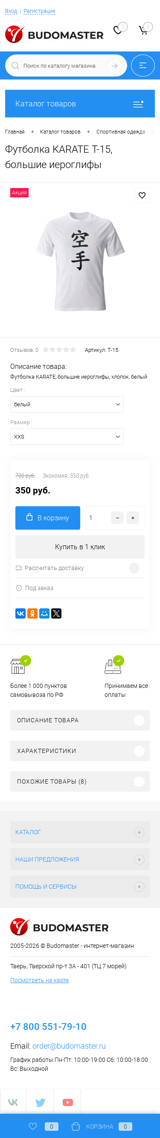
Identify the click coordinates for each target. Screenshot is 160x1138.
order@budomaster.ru (69, 1045)
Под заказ (34, 588)
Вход (11, 11)
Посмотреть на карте (39, 980)
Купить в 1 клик (80, 547)
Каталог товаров (80, 103)
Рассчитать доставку (49, 568)
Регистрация (39, 11)
